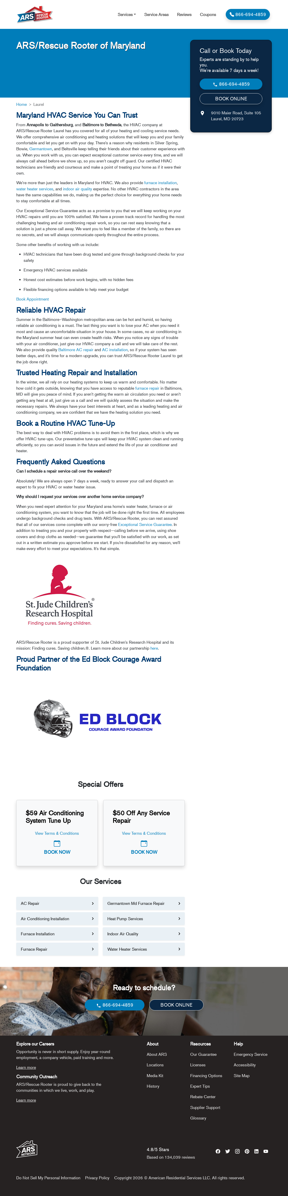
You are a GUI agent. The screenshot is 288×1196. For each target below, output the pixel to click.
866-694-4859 (231, 84)
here (154, 648)
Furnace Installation (37, 933)
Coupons (208, 14)
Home (21, 104)
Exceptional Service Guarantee (145, 524)
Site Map (242, 1075)
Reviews (184, 14)
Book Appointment (32, 298)
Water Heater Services (127, 949)
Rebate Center (203, 1096)
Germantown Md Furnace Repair (136, 903)
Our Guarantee (203, 1054)
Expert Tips (200, 1086)
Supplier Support (205, 1107)
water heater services (34, 188)
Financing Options (206, 1075)
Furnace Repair (34, 949)
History (153, 1086)
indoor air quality (77, 188)
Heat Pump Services (125, 918)
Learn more (26, 1067)
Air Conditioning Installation (45, 918)
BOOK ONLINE (231, 98)
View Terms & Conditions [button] (57, 833)
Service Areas (156, 14)
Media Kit (155, 1075)
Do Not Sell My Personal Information (48, 1177)
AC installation (115, 349)
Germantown (40, 148)
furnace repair (147, 388)
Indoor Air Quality (122, 933)
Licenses (198, 1064)
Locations (155, 1064)
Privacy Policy (97, 1177)
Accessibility (245, 1064)
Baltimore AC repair (75, 349)
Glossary (198, 1117)
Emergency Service (250, 1054)
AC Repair (30, 903)
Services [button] (125, 14)
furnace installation (160, 182)
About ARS (157, 1054)
